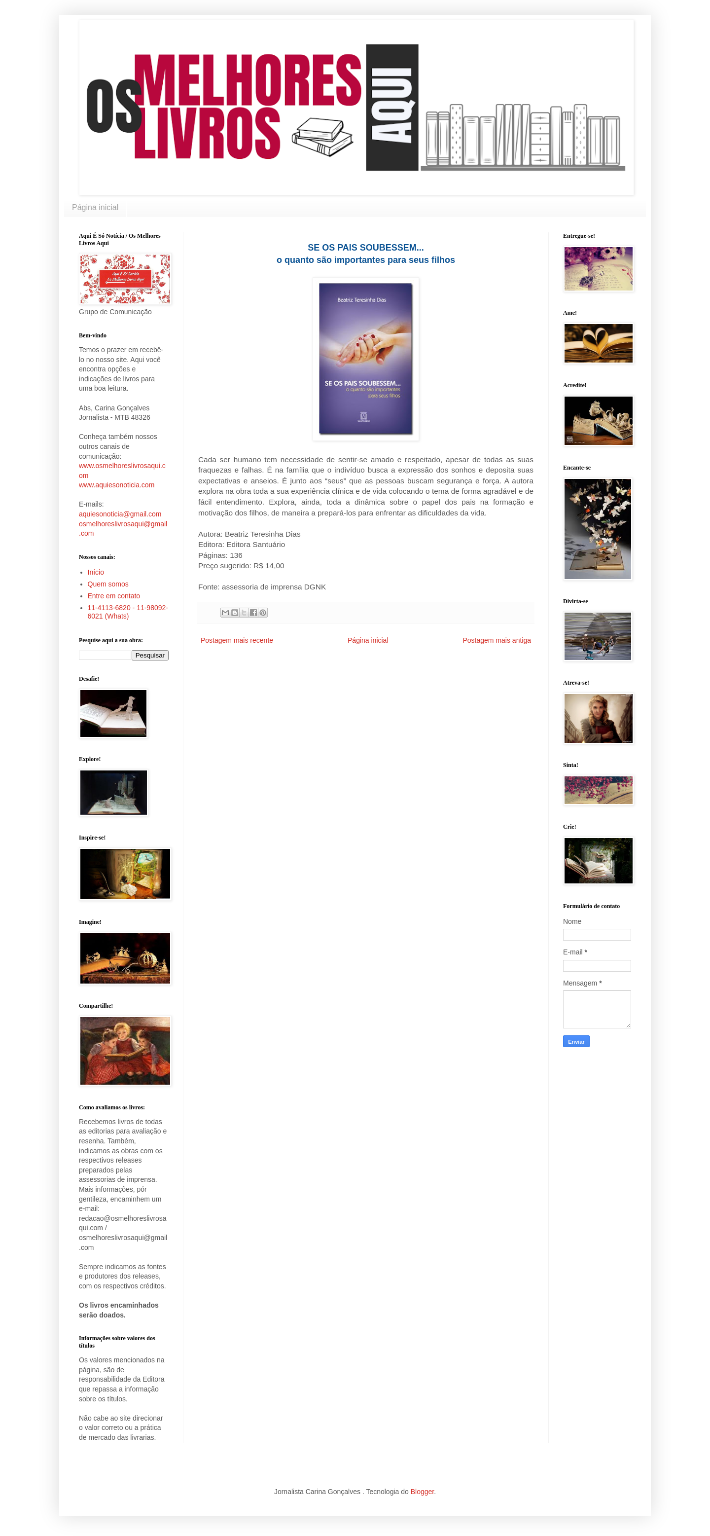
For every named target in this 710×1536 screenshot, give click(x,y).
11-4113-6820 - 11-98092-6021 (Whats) (128, 612)
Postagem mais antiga (496, 640)
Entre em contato (114, 596)
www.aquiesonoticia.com (116, 485)
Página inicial (95, 207)
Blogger (422, 1492)
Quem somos (108, 584)
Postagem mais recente (237, 640)
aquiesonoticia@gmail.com (120, 514)
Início (96, 572)
